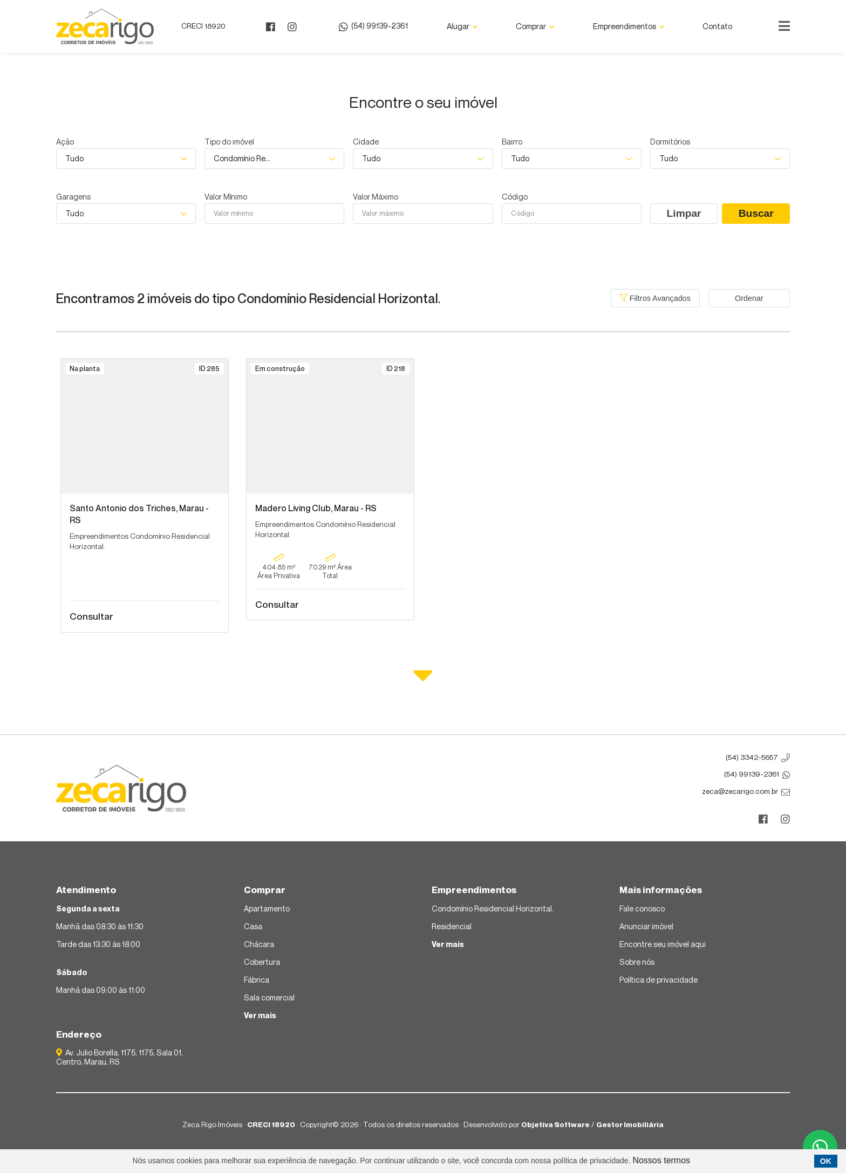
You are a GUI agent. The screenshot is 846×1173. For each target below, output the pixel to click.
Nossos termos (661, 1160)
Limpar (684, 213)
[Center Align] (784, 26)
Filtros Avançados (655, 298)
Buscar (756, 213)
